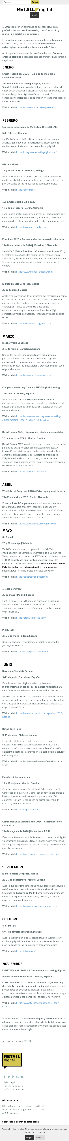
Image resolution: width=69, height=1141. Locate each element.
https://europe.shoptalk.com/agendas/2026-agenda (32, 715)
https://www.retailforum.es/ (31, 471)
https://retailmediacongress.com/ (33, 323)
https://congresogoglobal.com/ (32, 576)
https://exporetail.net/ (27, 809)
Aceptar (29, 1137)
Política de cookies (13, 1086)
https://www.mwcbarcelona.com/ (33, 375)
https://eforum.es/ (26, 189)
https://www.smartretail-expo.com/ (35, 107)
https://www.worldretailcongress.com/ (36, 523)
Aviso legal (9, 1082)
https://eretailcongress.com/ (31, 617)
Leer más (40, 1137)
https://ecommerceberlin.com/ (31, 227)
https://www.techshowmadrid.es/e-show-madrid (31, 1004)
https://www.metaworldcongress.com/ (36, 906)
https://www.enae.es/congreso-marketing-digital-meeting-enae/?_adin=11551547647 (31, 418)
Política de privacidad (14, 1089)
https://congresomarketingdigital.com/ (36, 152)
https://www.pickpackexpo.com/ (33, 651)
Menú (34, 15)
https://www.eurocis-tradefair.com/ (35, 271)
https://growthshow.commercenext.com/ (37, 854)
